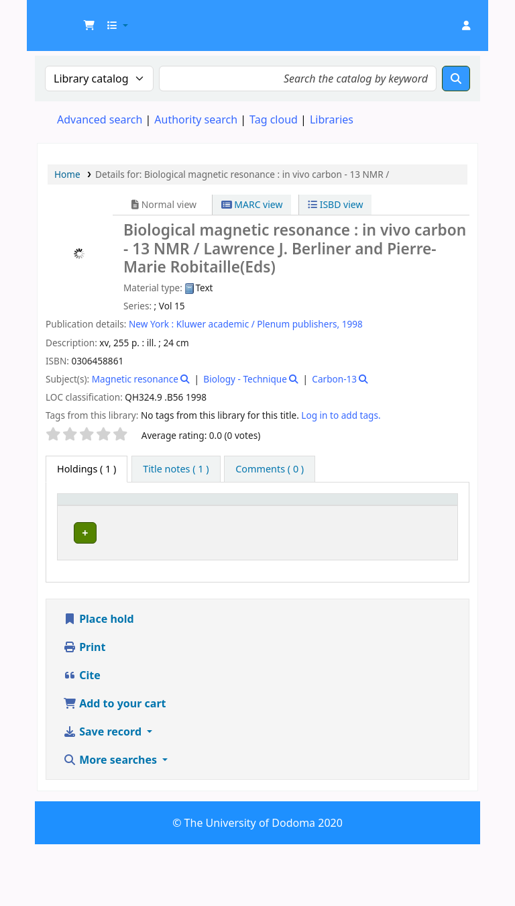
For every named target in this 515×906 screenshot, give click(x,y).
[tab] (175, 469)
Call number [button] (284, 512)
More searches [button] (111, 821)
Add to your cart (114, 765)
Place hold (98, 680)
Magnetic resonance (135, 378)
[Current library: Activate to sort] (146, 513)
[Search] (456, 78)
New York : (151, 323)
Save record (103, 793)
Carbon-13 (334, 378)
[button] (89, 25)
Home (67, 174)
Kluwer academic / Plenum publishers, (257, 323)
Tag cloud (273, 119)
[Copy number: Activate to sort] (368, 513)
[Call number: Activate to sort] (297, 513)
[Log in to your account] (466, 25)
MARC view (252, 204)
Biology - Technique (245, 378)
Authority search (195, 119)
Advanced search (99, 119)
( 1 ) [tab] (86, 468)
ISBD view (335, 204)
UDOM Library (71, 18)
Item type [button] (74, 512)
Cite (82, 736)
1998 (352, 323)
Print (84, 708)
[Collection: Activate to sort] (221, 513)
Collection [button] (214, 518)
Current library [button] (133, 512)
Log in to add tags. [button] (340, 415)
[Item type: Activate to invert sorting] (84, 513)
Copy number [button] (360, 512)
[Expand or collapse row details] (430, 576)
